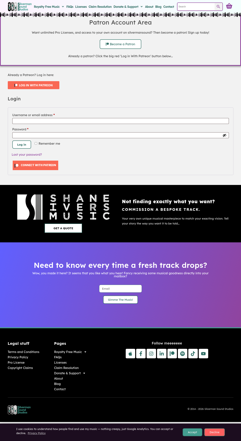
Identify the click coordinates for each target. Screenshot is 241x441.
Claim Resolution (100, 7)
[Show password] (224, 135)
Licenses (81, 7)
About (149, 7)
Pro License (16, 362)
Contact (168, 7)
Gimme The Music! (120, 299)
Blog (158, 7)
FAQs (69, 7)
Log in (21, 144)
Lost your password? (27, 154)
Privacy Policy (18, 357)
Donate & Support (128, 6)
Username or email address (40, 114)
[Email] (120, 289)
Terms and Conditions (23, 352)
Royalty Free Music (49, 6)
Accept (192, 432)
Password (27, 128)
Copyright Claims (20, 368)
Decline (214, 432)
